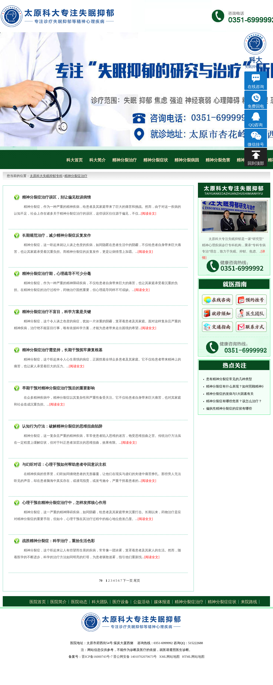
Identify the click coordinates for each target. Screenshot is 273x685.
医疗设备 (120, 602)
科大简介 (97, 160)
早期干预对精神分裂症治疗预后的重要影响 (58, 388)
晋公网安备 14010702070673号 (135, 657)
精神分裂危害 (218, 160)
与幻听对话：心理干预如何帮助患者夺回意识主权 (64, 464)
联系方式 (251, 328)
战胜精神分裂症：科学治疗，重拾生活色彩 (58, 541)
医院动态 (79, 602)
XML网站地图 (169, 657)
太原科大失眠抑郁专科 (46, 176)
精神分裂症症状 (222, 602)
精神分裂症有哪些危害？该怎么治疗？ (234, 401)
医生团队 (251, 315)
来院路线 (249, 602)
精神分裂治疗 (124, 160)
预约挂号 (251, 301)
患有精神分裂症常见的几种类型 (229, 379)
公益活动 (141, 602)
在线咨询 (217, 301)
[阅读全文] (148, 213)
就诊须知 (217, 315)
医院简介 (58, 602)
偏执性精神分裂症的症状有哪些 (229, 408)
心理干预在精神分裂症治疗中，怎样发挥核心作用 (64, 503)
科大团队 (100, 602)
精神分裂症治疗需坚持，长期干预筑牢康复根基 (62, 350)
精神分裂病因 (186, 160)
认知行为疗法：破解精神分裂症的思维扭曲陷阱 (62, 426)
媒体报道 (162, 602)
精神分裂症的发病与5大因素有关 (230, 394)
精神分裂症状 (155, 160)
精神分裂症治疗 (75, 176)
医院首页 (37, 602)
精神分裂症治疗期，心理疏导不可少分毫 (56, 274)
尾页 (136, 580)
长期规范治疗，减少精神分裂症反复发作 (56, 235)
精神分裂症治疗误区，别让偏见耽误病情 (56, 197)
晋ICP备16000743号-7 (97, 657)
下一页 (128, 580)
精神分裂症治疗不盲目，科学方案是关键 (56, 312)
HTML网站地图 (193, 657)
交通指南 (217, 328)
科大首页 (74, 160)
